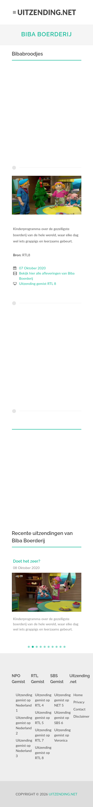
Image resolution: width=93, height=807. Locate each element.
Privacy (79, 702)
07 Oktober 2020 (32, 268)
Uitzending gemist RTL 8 (37, 283)
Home (78, 695)
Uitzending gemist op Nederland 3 (24, 748)
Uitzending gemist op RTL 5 (43, 717)
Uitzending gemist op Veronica (62, 735)
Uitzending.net (63, 794)
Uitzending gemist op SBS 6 (62, 717)
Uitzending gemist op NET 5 (62, 700)
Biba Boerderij (46, 34)
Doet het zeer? (26, 561)
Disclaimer (81, 716)
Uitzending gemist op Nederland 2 (24, 725)
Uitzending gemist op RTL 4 (43, 700)
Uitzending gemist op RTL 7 (43, 735)
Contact (79, 709)
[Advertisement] (46, 114)
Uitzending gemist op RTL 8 (43, 752)
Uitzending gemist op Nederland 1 (24, 702)
